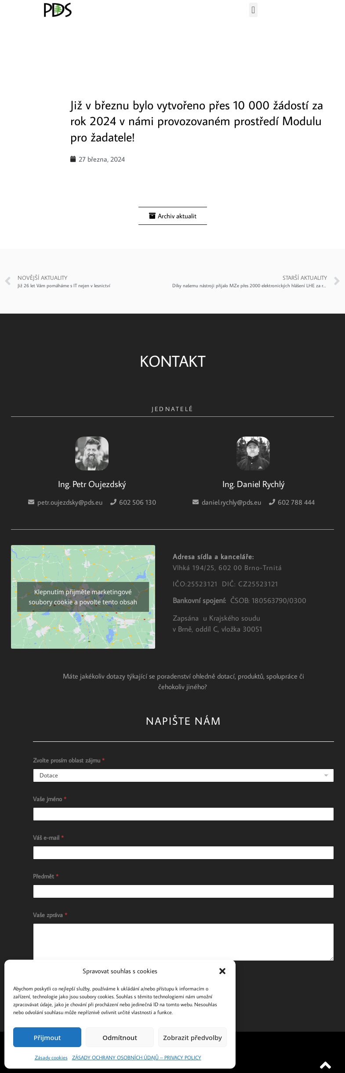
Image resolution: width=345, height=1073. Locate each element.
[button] (222, 971)
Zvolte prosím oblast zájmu (69, 760)
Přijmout (47, 1037)
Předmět (45, 876)
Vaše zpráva (50, 915)
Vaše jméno (49, 799)
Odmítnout (119, 1037)
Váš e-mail (48, 838)
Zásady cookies (51, 1057)
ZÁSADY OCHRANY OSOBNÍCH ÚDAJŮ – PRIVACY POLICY (136, 1057)
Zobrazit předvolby (192, 1037)
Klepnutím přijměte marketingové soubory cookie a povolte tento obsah (83, 597)
